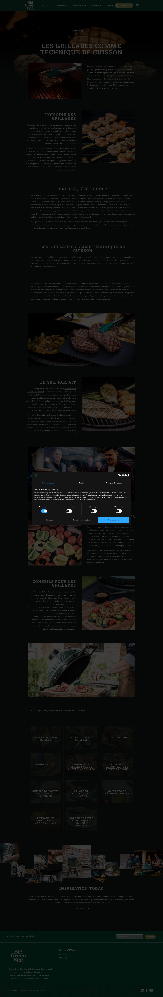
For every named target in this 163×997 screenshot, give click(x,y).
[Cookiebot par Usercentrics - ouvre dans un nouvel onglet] (119, 475)
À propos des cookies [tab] (114, 483)
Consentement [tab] (48, 483)
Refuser (49, 520)
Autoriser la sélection (81, 520)
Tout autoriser (113, 520)
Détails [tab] (81, 483)
